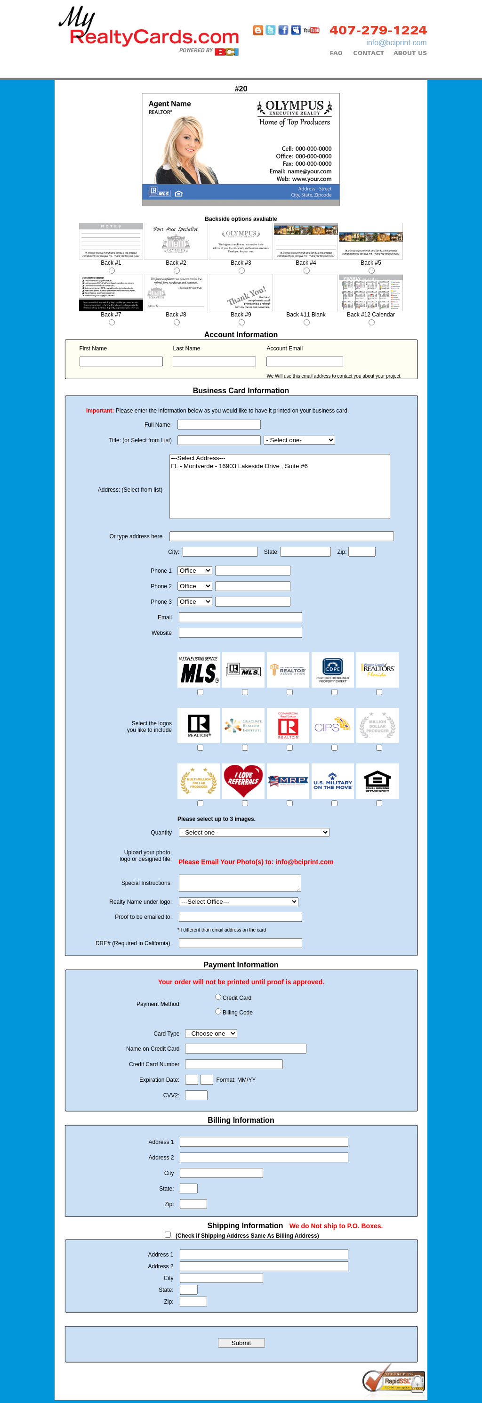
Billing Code (238, 1015)
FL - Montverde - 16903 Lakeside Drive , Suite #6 (280, 466)
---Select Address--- (280, 458)
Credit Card (237, 1001)
